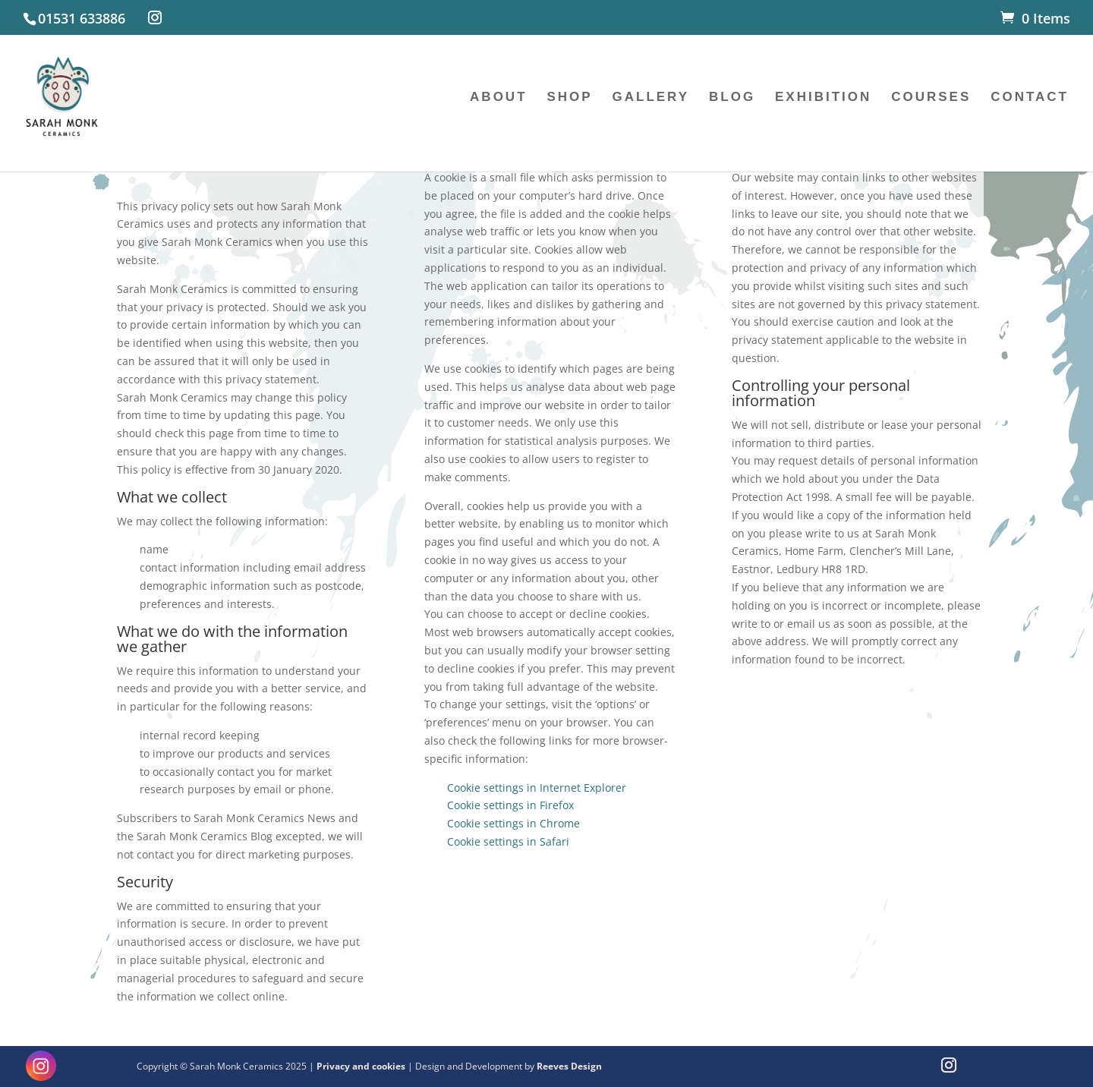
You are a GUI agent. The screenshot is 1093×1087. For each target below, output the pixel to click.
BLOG (732, 98)
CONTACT (1030, 98)
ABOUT (498, 98)
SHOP (569, 98)
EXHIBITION (823, 98)
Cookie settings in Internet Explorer (536, 787)
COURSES (931, 98)
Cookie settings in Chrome (513, 823)
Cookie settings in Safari (508, 841)
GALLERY (651, 98)
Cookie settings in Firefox (510, 805)
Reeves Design (569, 1066)
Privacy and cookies (362, 1066)
